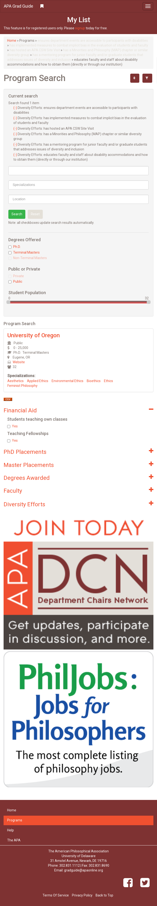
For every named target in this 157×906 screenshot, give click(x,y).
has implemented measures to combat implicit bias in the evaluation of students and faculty (79, 45)
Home (11, 40)
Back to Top (104, 895)
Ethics (108, 381)
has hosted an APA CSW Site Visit (35, 50)
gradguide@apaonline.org (83, 870)
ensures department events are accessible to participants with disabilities (93, 40)
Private (16, 276)
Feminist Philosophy (22, 386)
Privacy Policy (82, 895)
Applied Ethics (37, 381)
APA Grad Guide (18, 6)
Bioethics (94, 381)
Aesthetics (15, 381)
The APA (14, 840)
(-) (15, 108)
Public (15, 281)
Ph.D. (14, 247)
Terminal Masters (24, 252)
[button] (78, 6)
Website (19, 362)
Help (10, 830)
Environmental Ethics (67, 381)
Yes (12, 426)
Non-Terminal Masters (27, 258)
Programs (14, 820)
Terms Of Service (56, 895)
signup (80, 28)
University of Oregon (33, 335)
